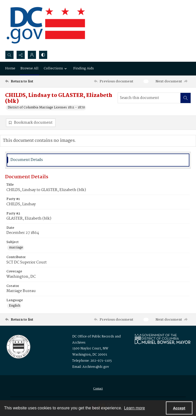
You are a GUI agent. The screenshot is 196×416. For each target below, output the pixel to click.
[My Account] (32, 55)
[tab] (98, 160)
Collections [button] (56, 68)
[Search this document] (149, 98)
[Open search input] (9, 55)
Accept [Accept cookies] (179, 408)
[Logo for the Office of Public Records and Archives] (18, 346)
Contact (98, 388)
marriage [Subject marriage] (16, 247)
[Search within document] (185, 98)
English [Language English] (14, 305)
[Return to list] (29, 81)
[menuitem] (98, 388)
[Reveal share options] (21, 55)
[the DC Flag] (46, 25)
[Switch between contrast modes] (43, 55)
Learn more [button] (134, 408)
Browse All (29, 68)
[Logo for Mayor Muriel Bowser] (162, 338)
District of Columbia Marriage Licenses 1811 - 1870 (46, 107)
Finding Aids (83, 68)
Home (10, 68)
